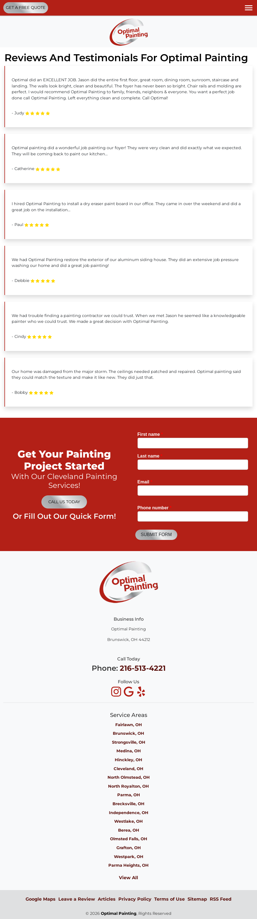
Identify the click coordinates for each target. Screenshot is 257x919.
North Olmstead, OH (129, 777)
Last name (150, 456)
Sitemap (197, 899)
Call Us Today (64, 501)
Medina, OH (128, 750)
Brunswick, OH (128, 733)
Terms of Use (169, 899)
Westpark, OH (128, 856)
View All (128, 877)
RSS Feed (220, 899)
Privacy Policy (134, 899)
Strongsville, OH (128, 742)
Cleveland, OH (128, 768)
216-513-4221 (143, 668)
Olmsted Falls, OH (128, 838)
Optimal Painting (118, 913)
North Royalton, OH (128, 786)
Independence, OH (128, 812)
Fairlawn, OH (128, 724)
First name (150, 434)
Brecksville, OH (128, 803)
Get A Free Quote (26, 7)
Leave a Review (76, 899)
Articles (107, 899)
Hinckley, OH (128, 759)
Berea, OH (128, 830)
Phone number (155, 507)
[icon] (117, 692)
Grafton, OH (128, 847)
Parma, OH (128, 794)
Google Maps (41, 899)
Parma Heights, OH (128, 865)
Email (145, 482)
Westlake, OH (128, 821)
